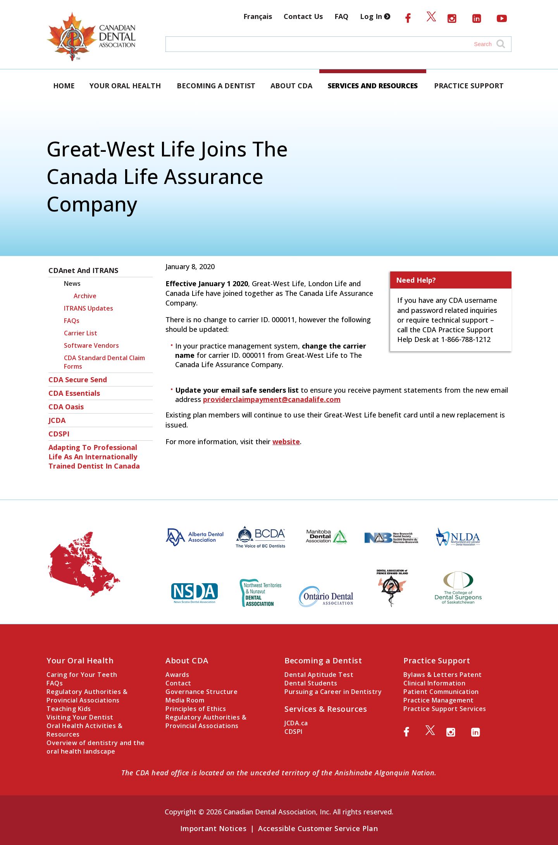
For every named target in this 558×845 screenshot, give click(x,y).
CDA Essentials (74, 393)
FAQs (71, 320)
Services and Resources (373, 85)
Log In (376, 16)
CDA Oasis (66, 406)
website (286, 441)
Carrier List (80, 333)
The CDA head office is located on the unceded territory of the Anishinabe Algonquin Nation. (279, 772)
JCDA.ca (296, 723)
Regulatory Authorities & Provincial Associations (86, 695)
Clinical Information (434, 683)
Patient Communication (441, 691)
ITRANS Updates (88, 308)
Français (257, 16)
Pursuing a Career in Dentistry (333, 691)
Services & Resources (325, 709)
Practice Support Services (444, 708)
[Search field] (331, 44)
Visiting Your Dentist (80, 717)
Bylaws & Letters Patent (442, 674)
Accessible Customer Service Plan (318, 828)
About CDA (291, 85)
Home (64, 85)
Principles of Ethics (195, 708)
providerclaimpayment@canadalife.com (272, 399)
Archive (85, 296)
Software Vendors (91, 345)
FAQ (341, 16)
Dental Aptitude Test (318, 674)
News (72, 283)
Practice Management (438, 700)
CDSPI (58, 433)
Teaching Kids (68, 708)
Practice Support (469, 85)
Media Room (184, 700)
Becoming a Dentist (216, 85)
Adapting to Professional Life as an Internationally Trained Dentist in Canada (94, 457)
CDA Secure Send (77, 379)
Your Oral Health (125, 85)
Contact (178, 683)
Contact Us (303, 16)
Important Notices (213, 828)
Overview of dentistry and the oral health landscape (95, 747)
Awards (177, 674)
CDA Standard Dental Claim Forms (104, 362)
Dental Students (311, 683)
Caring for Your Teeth (81, 674)
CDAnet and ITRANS (83, 270)
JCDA (56, 420)
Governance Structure (201, 691)
